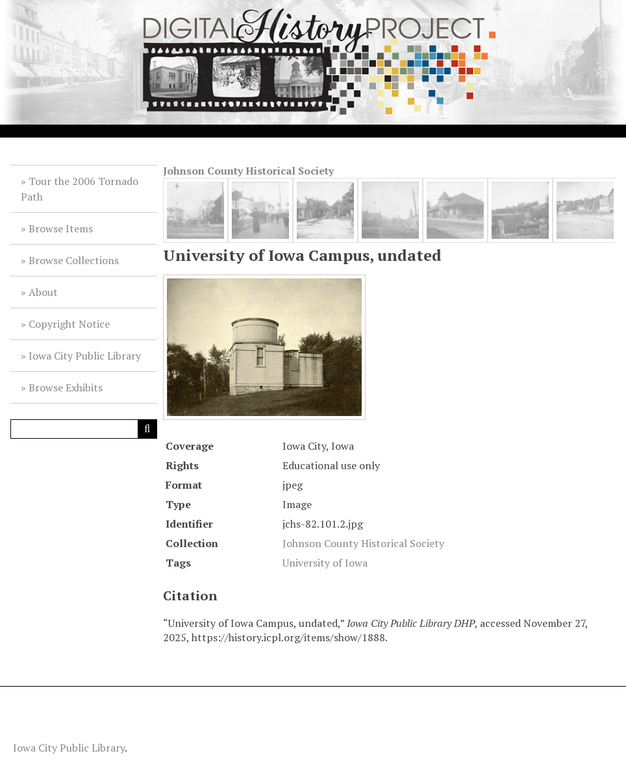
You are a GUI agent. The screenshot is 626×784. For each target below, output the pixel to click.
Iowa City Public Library (85, 356)
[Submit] (147, 429)
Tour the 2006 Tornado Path (79, 189)
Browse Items (61, 228)
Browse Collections (74, 260)
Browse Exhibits (66, 387)
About (43, 292)
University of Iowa (325, 563)
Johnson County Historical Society (248, 171)
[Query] (83, 429)
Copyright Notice (69, 324)
